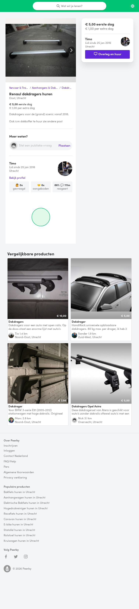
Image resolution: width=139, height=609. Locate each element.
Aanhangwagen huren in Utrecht (24, 497)
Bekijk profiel (17, 178)
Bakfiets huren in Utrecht (19, 492)
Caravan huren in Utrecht (20, 519)
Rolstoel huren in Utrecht (19, 535)
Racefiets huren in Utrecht (20, 514)
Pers (6, 467)
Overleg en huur (107, 54)
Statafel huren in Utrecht (19, 530)
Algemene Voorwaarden (19, 472)
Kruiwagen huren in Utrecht (21, 541)
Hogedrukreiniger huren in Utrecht (26, 508)
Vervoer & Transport (19, 88)
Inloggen (9, 450)
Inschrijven (11, 445)
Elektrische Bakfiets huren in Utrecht (26, 503)
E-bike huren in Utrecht (18, 524)
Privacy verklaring (15, 477)
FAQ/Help (10, 461)
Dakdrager (67, 88)
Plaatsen (64, 145)
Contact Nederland (16, 456)
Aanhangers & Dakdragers (45, 88)
